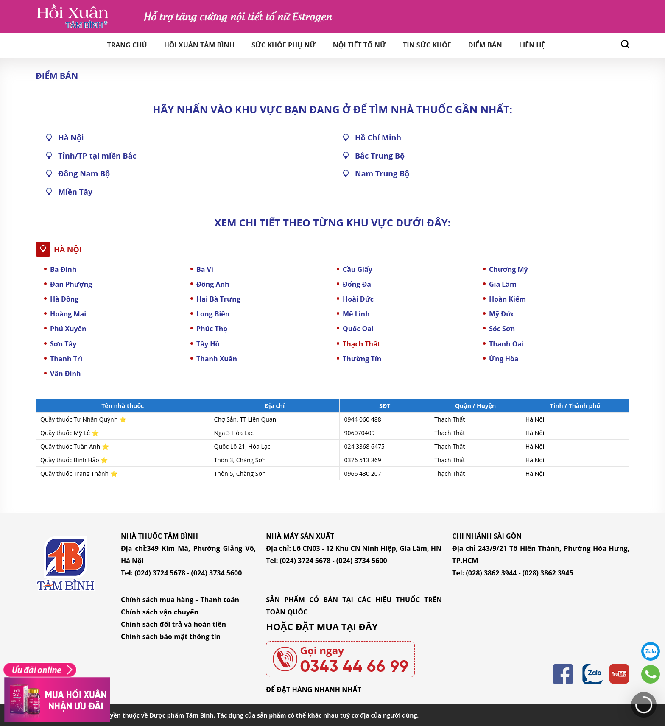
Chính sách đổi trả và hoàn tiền (173, 624)
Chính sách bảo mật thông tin (171, 636)
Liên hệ (532, 45)
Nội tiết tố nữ (359, 45)
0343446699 (650, 674)
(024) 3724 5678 (159, 573)
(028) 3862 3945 (547, 573)
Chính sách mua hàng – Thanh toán (180, 599)
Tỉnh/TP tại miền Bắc (97, 156)
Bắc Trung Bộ (380, 156)
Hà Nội (71, 137)
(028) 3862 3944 (491, 573)
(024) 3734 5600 (216, 573)
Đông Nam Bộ (84, 173)
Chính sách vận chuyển (159, 612)
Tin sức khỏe (427, 45)
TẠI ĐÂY (359, 626)
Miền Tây (75, 192)
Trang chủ (127, 45)
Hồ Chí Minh (378, 137)
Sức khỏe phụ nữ (283, 45)
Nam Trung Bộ (382, 173)
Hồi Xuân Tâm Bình (199, 45)
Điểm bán (485, 45)
